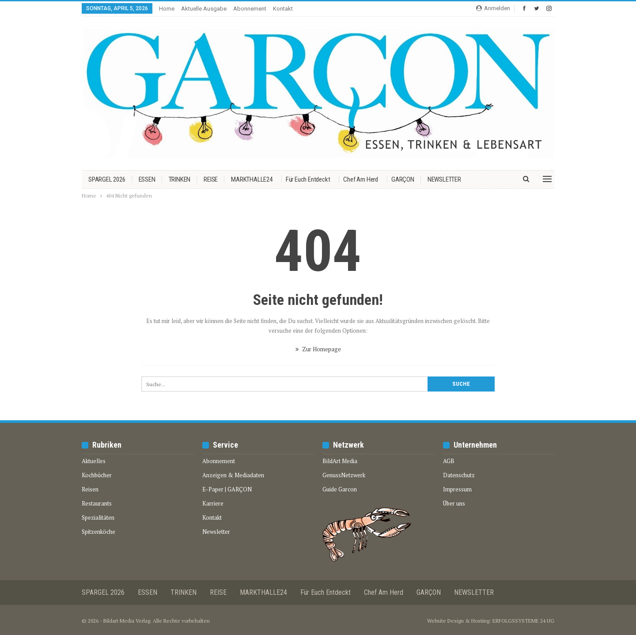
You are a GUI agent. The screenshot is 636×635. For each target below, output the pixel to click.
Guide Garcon (339, 489)
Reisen (90, 489)
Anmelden (493, 8)
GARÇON (402, 179)
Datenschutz (459, 475)
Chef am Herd (360, 179)
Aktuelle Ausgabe (204, 8)
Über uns (454, 503)
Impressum (457, 489)
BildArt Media (339, 461)
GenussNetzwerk (343, 475)
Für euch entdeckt (308, 179)
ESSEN (147, 179)
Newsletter (216, 532)
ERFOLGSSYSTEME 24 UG (523, 620)
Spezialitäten (98, 517)
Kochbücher (97, 475)
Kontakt (283, 8)
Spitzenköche (98, 532)
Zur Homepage (318, 349)
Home (166, 8)
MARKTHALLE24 (252, 179)
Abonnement (249, 8)
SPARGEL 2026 (106, 179)
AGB (448, 461)
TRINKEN (180, 179)
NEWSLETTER (444, 179)
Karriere (212, 503)
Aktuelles (94, 461)
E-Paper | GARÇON (227, 489)
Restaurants (97, 503)
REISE (211, 179)
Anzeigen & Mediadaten (233, 475)
